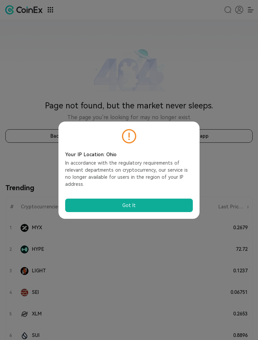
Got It (129, 205)
